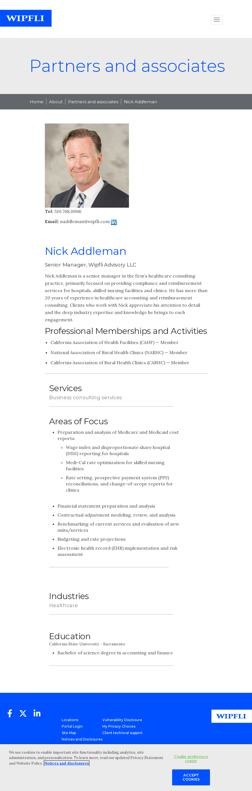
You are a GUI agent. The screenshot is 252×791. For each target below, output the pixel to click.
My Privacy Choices (118, 726)
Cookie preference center (191, 759)
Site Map (69, 733)
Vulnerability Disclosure (122, 720)
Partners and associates (93, 101)
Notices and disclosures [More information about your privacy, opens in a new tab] (66, 763)
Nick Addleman (140, 101)
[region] (126, 767)
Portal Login (72, 726)
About (56, 101)
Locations (70, 720)
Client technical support (122, 733)
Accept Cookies (191, 777)
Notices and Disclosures (82, 739)
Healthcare (63, 605)
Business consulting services (85, 398)
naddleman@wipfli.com (85, 221)
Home (36, 101)
